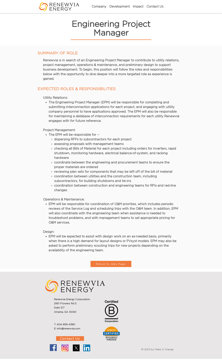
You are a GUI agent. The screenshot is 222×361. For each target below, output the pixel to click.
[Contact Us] (70, 338)
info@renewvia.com (68, 328)
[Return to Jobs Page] (110, 264)
